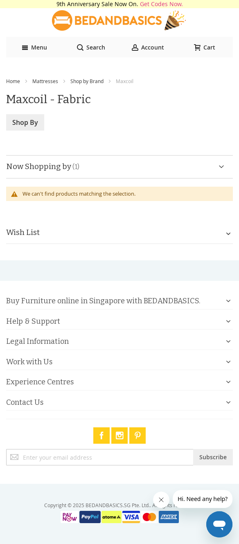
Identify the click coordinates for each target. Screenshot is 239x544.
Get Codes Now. (161, 4)
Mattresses (45, 81)
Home (13, 81)
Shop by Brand (87, 81)
